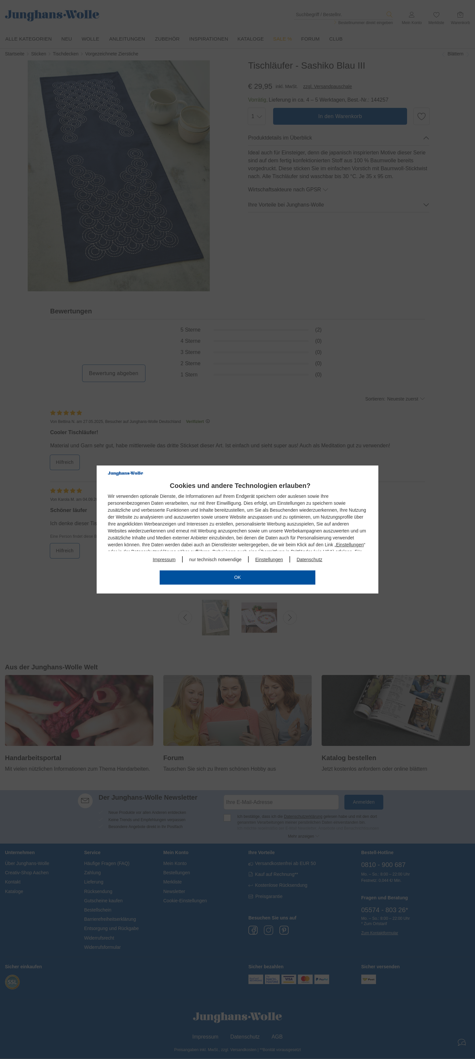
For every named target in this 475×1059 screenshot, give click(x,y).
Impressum (164, 559)
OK (237, 577)
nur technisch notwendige (215, 559)
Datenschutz (309, 559)
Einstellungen (350, 544)
